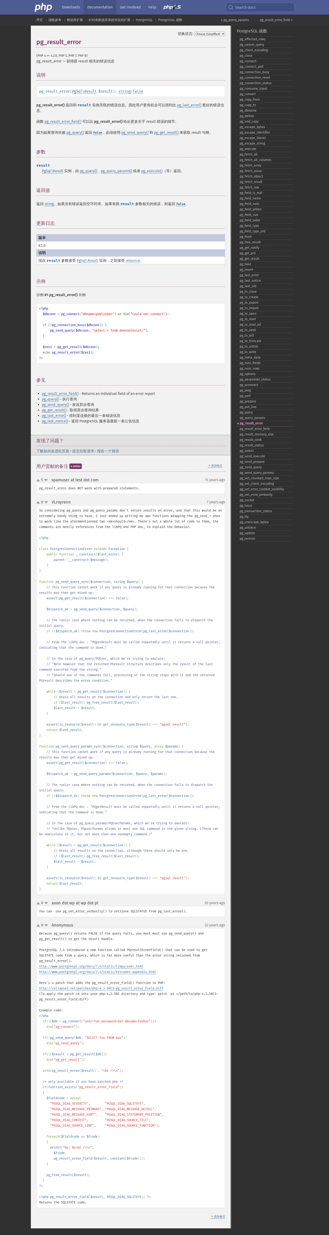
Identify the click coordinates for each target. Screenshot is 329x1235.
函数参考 (54, 20)
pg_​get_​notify (249, 248)
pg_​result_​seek (251, 440)
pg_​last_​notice (250, 281)
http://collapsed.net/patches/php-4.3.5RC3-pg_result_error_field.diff (101, 988)
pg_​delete (247, 116)
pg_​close (246, 56)
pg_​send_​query (251, 467)
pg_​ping (245, 390)
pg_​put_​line (248, 407)
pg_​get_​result (249, 259)
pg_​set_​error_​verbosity (256, 495)
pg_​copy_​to (248, 105)
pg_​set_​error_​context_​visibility (262, 489)
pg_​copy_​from (250, 100)
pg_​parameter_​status (255, 379)
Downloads (71, 7)
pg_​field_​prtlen (250, 209)
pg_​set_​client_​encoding (257, 484)
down (46, 480)
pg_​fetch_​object (251, 176)
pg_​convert (248, 94)
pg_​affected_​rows (252, 39)
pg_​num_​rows (250, 368)
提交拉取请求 (83, 451)
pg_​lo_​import (249, 308)
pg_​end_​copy (249, 121)
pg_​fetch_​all (248, 154)
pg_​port (245, 396)
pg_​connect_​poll (251, 67)
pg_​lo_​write (248, 352)
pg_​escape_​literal (252, 138)
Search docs (241, 7)
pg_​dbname (248, 111)
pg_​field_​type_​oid (252, 231)
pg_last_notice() (55, 421)
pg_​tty (244, 517)
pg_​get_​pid (247, 253)
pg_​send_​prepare (252, 462)
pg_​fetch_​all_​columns (255, 160)
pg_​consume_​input (253, 89)
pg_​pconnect (249, 385)
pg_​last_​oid (248, 286)
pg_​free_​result (250, 242)
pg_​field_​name (250, 198)
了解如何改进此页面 (52, 451)
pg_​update (247, 533)
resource (133, 260)
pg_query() (75, 132)
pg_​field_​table (250, 220)
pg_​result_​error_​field (255, 429)
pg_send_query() (135, 132)
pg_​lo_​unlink (249, 346)
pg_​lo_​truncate (250, 341)
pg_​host (245, 264)
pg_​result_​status (252, 445)
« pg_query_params (235, 20)
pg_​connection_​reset (255, 78)
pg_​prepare (248, 401)
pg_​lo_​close (248, 292)
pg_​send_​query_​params (257, 473)
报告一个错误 (108, 451)
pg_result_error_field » (276, 20)
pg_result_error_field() (63, 121)
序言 (39, 20)
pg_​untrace (248, 528)
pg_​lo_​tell (247, 336)
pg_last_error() (189, 105)
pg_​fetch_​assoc (251, 171)
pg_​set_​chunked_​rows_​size (259, 478)
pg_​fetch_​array (250, 165)
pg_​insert (246, 270)
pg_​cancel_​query (252, 45)
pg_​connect (248, 61)
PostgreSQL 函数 (170, 20)
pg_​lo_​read (248, 319)
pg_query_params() (116, 171)
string (124, 91)
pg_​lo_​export (249, 303)
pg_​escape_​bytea (252, 127)
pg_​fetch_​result (251, 182)
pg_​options (248, 374)
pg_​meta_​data (250, 357)
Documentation (100, 7)
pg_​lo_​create (249, 297)
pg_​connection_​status (256, 83)
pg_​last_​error (249, 275)
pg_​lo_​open (248, 314)
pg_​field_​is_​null (251, 193)
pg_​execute (248, 149)
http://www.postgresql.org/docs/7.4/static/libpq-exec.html (91, 966)
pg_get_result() (166, 132)
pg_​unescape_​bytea (254, 522)
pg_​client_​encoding (254, 50)
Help (152, 7)
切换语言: (185, 34)
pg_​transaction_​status (256, 511)
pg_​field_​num (249, 204)
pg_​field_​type (249, 226)
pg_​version (247, 539)
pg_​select (247, 451)
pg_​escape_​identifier (255, 132)
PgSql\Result (84, 91)
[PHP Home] (43, 7)
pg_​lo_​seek (248, 330)
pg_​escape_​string (252, 143)
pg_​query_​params (252, 418)
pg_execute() (151, 171)
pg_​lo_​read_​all (250, 325)
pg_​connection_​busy (254, 72)
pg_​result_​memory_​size (257, 434)
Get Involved (130, 7)
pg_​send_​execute (252, 456)
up (39, 480)
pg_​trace (246, 506)
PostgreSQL (144, 20)
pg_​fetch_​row (249, 187)
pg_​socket (247, 500)
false (138, 91)
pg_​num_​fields (250, 363)
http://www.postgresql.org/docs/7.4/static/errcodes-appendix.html (97, 972)
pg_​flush (246, 237)
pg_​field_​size (249, 215)
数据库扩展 (75, 20)
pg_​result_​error (251, 423)
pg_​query (246, 412)
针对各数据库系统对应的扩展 (109, 20)
